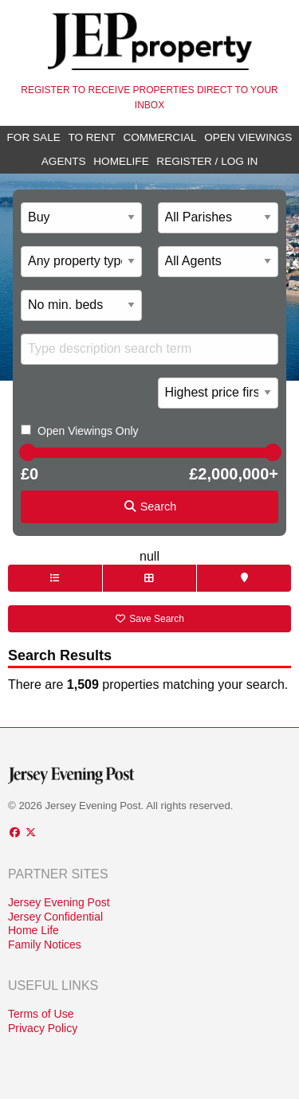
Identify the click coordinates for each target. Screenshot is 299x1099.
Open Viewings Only (88, 430)
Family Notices (44, 944)
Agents (63, 161)
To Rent (91, 137)
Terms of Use (40, 1013)
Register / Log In (207, 161)
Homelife (121, 161)
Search (150, 506)
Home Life (33, 930)
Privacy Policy (42, 1028)
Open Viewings (248, 137)
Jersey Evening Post (59, 902)
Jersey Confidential (55, 916)
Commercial (159, 137)
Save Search (149, 618)
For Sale (34, 137)
